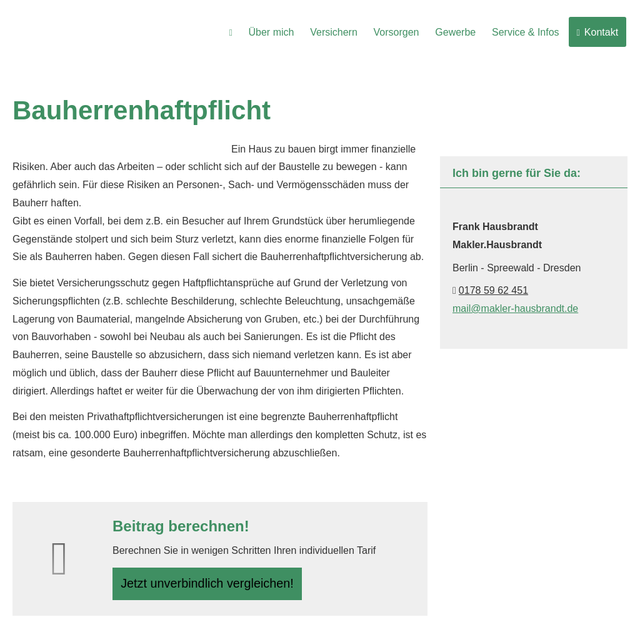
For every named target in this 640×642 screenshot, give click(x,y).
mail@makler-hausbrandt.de (515, 308)
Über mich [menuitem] (277, 32)
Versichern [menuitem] (338, 32)
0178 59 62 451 (493, 290)
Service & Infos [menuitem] (527, 32)
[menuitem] (238, 32)
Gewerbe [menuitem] (458, 32)
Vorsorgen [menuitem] (400, 32)
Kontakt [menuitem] (598, 32)
